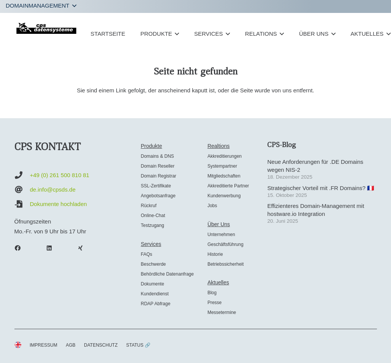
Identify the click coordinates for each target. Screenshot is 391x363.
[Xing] (84, 248)
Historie (215, 254)
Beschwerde (153, 264)
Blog (212, 292)
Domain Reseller (157, 166)
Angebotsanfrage (158, 195)
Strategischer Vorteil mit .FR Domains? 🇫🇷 (320, 188)
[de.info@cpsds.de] (22, 189)
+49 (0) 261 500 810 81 (59, 175)
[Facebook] (21, 248)
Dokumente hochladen (58, 204)
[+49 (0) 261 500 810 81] (22, 175)
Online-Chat (153, 215)
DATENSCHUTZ (100, 345)
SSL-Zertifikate (156, 186)
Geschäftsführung (225, 244)
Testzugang (152, 225)
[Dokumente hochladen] (22, 204)
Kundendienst (154, 293)
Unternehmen (221, 234)
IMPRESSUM (43, 345)
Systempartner (222, 166)
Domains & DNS (157, 156)
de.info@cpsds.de (53, 189)
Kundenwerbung (224, 195)
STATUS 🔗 (138, 345)
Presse (214, 302)
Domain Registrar (158, 176)
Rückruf (148, 205)
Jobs (212, 205)
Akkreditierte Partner (228, 186)
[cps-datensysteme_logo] (46, 28)
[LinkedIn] (53, 248)
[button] (41, 5)
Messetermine (221, 312)
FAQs (146, 254)
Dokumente (152, 284)
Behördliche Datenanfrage (167, 274)
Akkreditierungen (224, 156)
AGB (70, 345)
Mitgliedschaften (224, 176)
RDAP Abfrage (155, 303)
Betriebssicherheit (225, 264)
